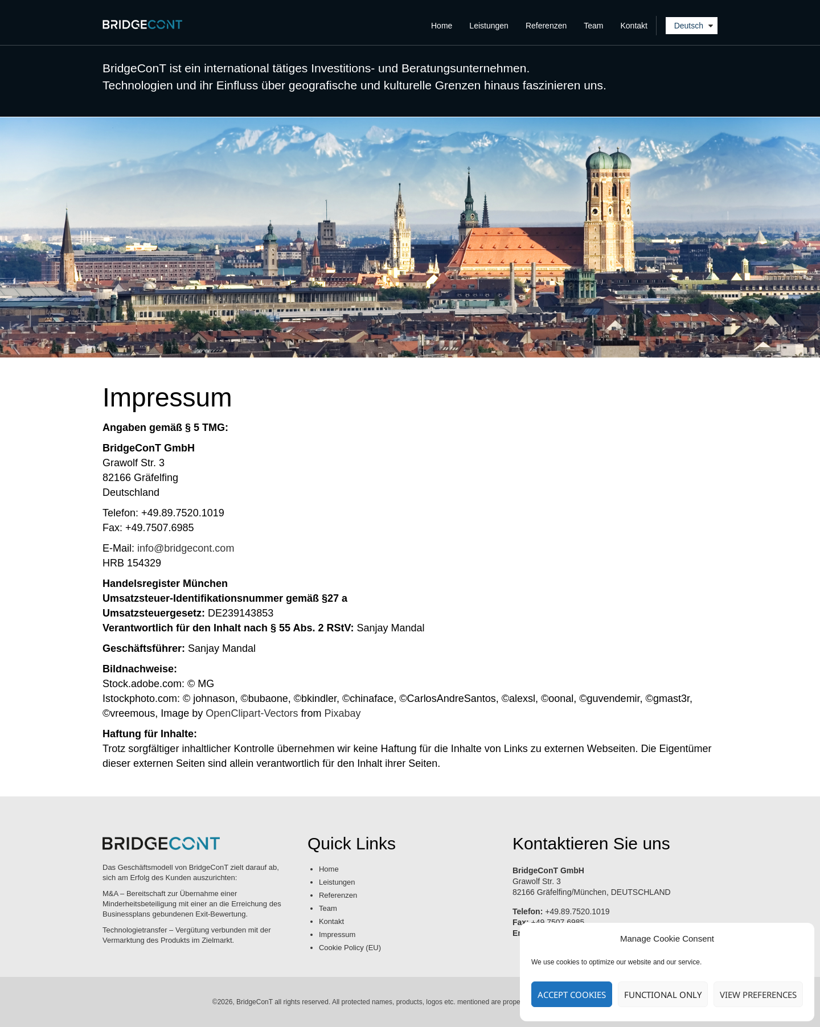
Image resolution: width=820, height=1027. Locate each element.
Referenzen (546, 25)
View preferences (758, 994)
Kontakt (634, 25)
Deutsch (688, 25)
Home (441, 25)
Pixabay (342, 713)
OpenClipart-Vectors (252, 713)
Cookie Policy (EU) (350, 947)
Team (593, 25)
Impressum (337, 934)
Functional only (663, 994)
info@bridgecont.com (185, 548)
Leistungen (489, 25)
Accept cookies (572, 994)
